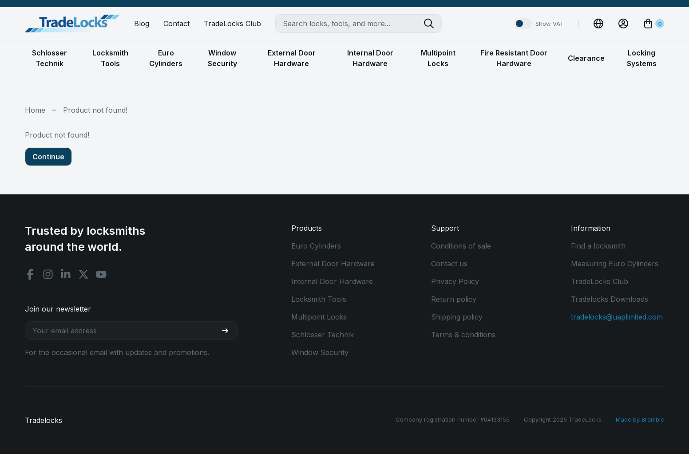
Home (35, 110)
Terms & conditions (463, 334)
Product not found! (95, 110)
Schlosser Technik (322, 334)
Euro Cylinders (316, 245)
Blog (141, 23)
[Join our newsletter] (229, 331)
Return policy (453, 299)
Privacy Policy (455, 281)
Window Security (319, 352)
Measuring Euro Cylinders (614, 263)
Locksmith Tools (318, 299)
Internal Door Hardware (332, 281)
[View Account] (623, 23)
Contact (176, 23)
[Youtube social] (101, 274)
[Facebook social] (30, 274)
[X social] (83, 274)
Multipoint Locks (319, 316)
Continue (48, 156)
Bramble (652, 419)
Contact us (449, 263)
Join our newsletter (58, 308)
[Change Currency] (598, 23)
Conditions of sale (461, 245)
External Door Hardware (333, 263)
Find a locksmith (598, 245)
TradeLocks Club (232, 23)
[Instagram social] (48, 274)
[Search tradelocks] (432, 23)
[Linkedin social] (65, 274)
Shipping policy (457, 316)
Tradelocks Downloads (609, 299)
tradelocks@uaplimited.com (617, 316)
